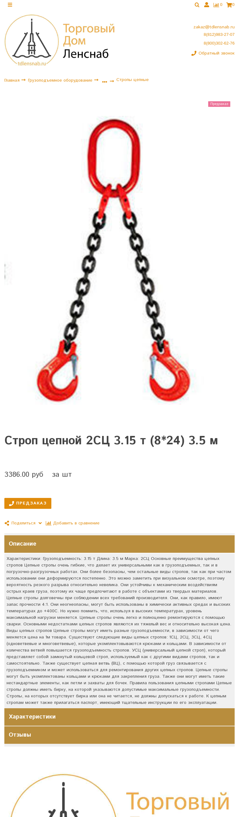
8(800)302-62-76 (219, 44)
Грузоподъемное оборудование (61, 82)
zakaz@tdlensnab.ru (214, 28)
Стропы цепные (132, 81)
